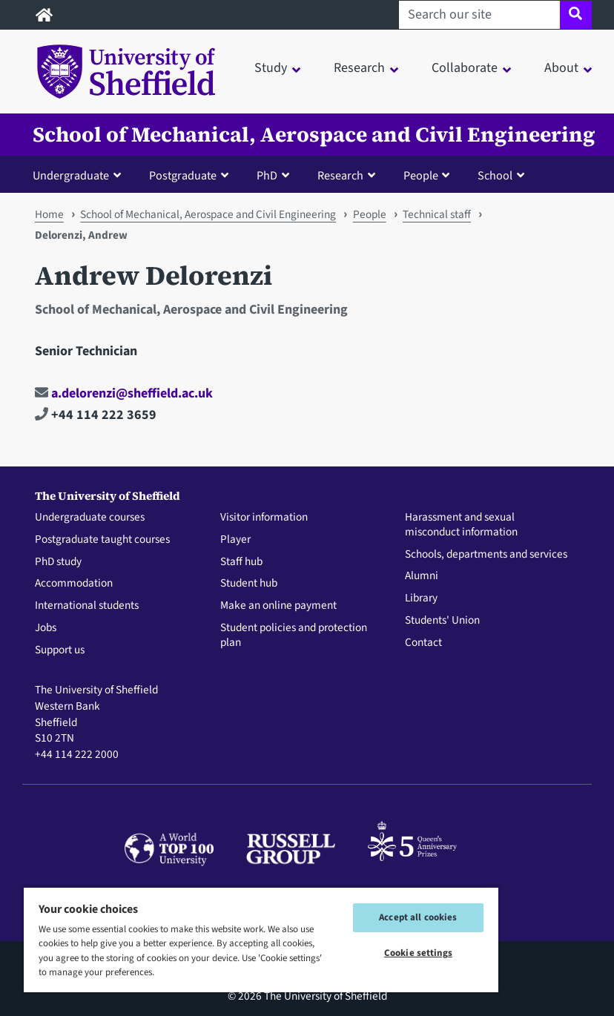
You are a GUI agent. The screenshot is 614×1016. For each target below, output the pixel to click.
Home (49, 214)
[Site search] (576, 15)
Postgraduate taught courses (102, 539)
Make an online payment (278, 605)
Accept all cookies (418, 917)
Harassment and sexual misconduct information (461, 525)
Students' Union (442, 620)
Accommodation (74, 583)
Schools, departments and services (486, 554)
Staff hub (241, 562)
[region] (261, 939)
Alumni (421, 576)
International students (87, 605)
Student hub (248, 583)
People (369, 214)
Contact (423, 643)
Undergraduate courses (90, 517)
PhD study (58, 562)
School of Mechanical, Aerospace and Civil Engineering (314, 135)
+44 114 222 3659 (95, 415)
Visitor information (264, 517)
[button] (80, 175)
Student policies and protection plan (293, 635)
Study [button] (270, 68)
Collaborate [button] (465, 68)
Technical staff (437, 214)
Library (421, 598)
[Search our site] (479, 15)
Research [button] (359, 68)
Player (235, 539)
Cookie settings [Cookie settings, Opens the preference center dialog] (418, 953)
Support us (60, 650)
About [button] (561, 68)
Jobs (45, 628)
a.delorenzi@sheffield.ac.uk (124, 393)
